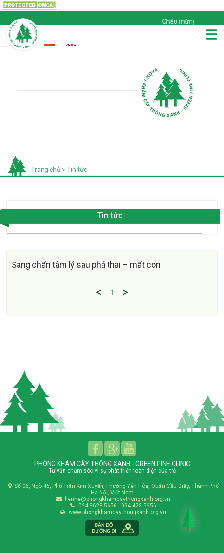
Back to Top (189, 519)
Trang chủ (45, 169)
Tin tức (76, 169)
